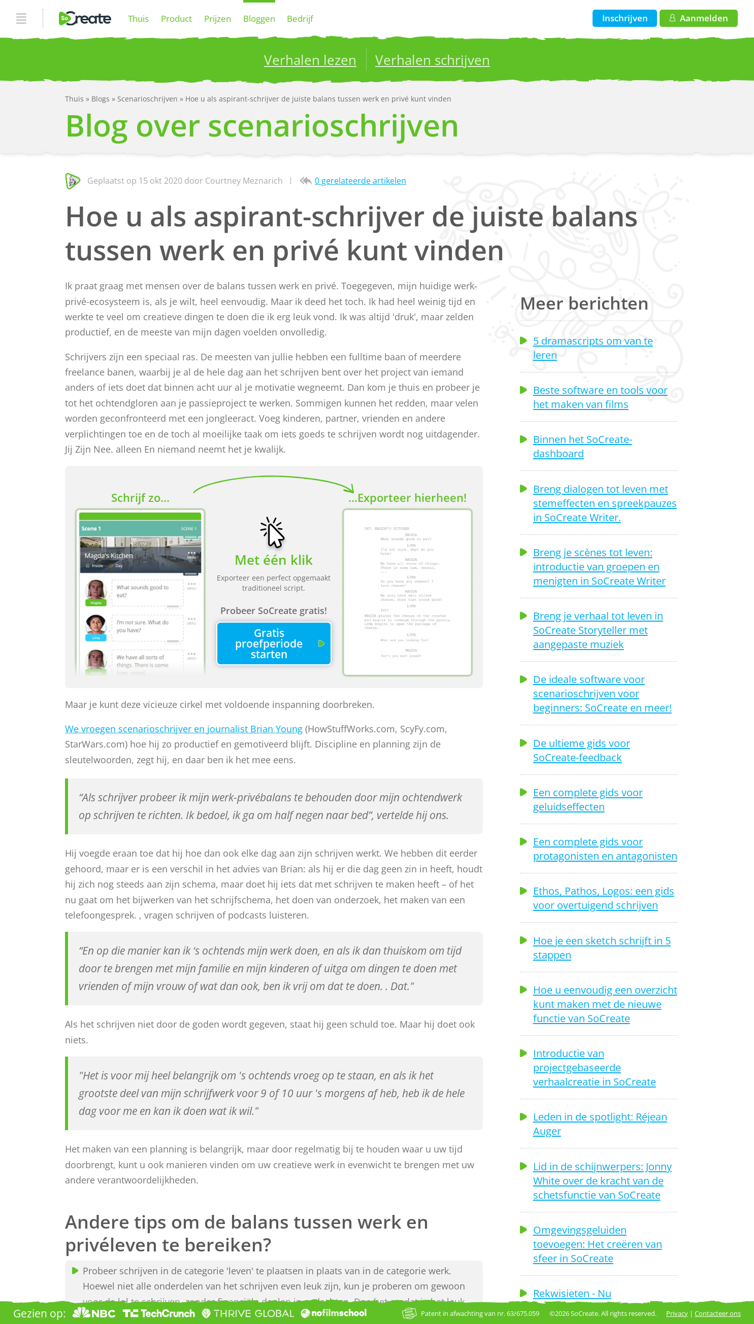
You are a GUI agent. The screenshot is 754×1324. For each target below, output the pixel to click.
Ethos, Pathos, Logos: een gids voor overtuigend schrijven (603, 898)
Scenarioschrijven (148, 99)
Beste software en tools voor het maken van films (600, 397)
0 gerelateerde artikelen (360, 180)
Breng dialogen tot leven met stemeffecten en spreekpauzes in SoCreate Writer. (605, 503)
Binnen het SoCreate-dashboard (582, 446)
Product (176, 18)
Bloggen (259, 18)
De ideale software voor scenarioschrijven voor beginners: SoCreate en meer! (602, 693)
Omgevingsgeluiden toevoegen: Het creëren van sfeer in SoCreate (597, 1244)
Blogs (101, 99)
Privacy (677, 1313)
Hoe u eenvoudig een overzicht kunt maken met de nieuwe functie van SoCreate (605, 1003)
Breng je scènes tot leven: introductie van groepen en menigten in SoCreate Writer (599, 566)
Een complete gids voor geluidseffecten (588, 799)
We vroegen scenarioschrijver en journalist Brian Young (184, 729)
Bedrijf (300, 18)
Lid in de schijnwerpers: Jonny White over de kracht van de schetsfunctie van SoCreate (602, 1180)
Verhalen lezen (310, 60)
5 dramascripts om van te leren (593, 347)
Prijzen (217, 18)
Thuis (138, 18)
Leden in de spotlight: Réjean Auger (600, 1123)
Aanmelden (698, 18)
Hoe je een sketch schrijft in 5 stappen (602, 947)
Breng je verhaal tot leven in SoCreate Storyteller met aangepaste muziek (598, 629)
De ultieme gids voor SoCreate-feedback (581, 750)
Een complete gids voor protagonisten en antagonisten (605, 848)
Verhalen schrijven (432, 60)
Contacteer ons (718, 1313)
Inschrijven (625, 18)
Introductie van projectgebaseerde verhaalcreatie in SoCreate (594, 1067)
